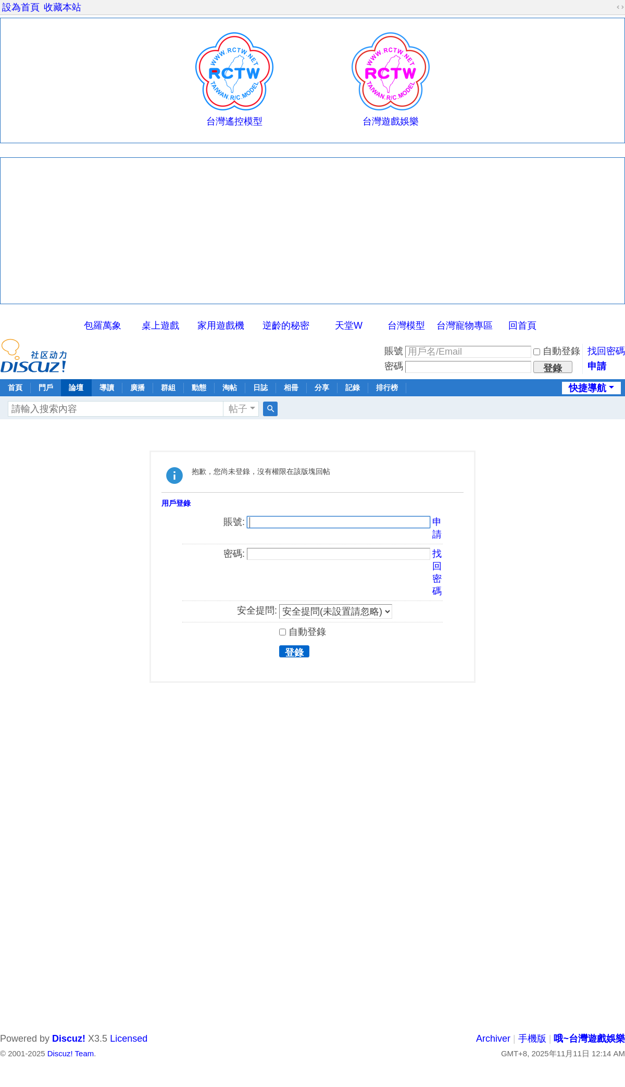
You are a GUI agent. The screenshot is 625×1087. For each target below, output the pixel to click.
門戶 (46, 387)
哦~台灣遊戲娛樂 (589, 1038)
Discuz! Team (70, 1053)
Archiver (493, 1038)
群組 (168, 387)
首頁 (15, 387)
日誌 (260, 387)
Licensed (128, 1038)
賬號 (393, 351)
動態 (199, 387)
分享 (322, 387)
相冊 (291, 387)
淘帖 (229, 387)
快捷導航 (587, 388)
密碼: (234, 553)
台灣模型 (406, 325)
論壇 (76, 387)
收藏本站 (62, 7)
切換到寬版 (620, 7)
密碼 (393, 366)
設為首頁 (21, 7)
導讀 (106, 387)
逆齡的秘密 (285, 325)
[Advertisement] (312, 231)
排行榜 (387, 387)
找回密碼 (606, 351)
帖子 (238, 409)
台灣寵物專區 (464, 325)
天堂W (348, 325)
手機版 (532, 1038)
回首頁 (522, 325)
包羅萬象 (102, 325)
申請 (597, 366)
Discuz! (68, 1038)
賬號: (234, 522)
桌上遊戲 (160, 325)
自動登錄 (556, 351)
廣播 (137, 387)
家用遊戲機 (220, 325)
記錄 (352, 387)
